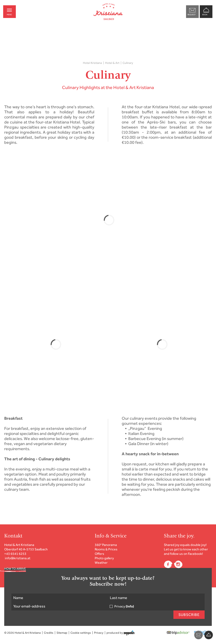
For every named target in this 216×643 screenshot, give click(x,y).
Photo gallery (104, 558)
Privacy (124, 606)
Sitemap (62, 633)
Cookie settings (80, 633)
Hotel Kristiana (92, 63)
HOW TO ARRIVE (15, 568)
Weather (101, 563)
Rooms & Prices (106, 549)
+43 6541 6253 (15, 554)
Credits (48, 633)
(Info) (130, 606)
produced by (120, 633)
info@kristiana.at (17, 558)
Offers (99, 554)
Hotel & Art (112, 63)
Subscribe (189, 614)
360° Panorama (106, 545)
